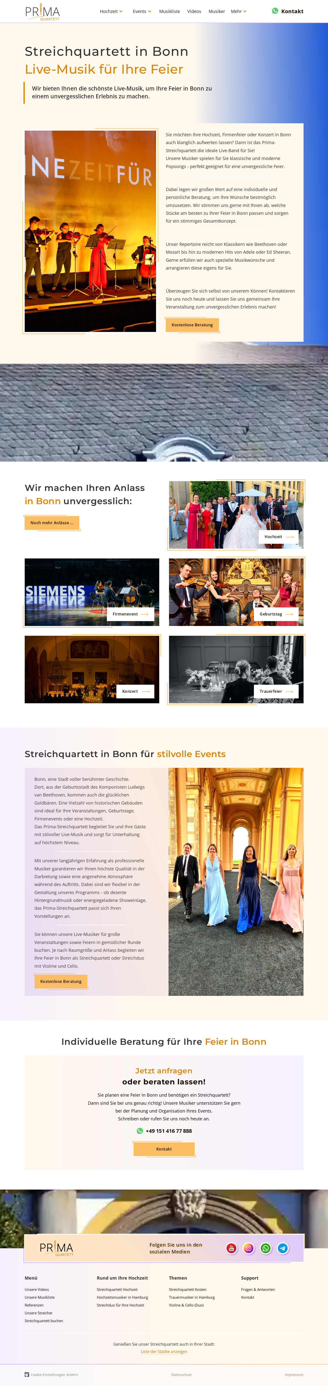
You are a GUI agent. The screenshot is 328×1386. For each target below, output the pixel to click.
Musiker (217, 11)
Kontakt (164, 1134)
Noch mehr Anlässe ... (52, 522)
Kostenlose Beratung (168, 325)
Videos (194, 11)
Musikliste (169, 11)
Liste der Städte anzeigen (164, 1351)
